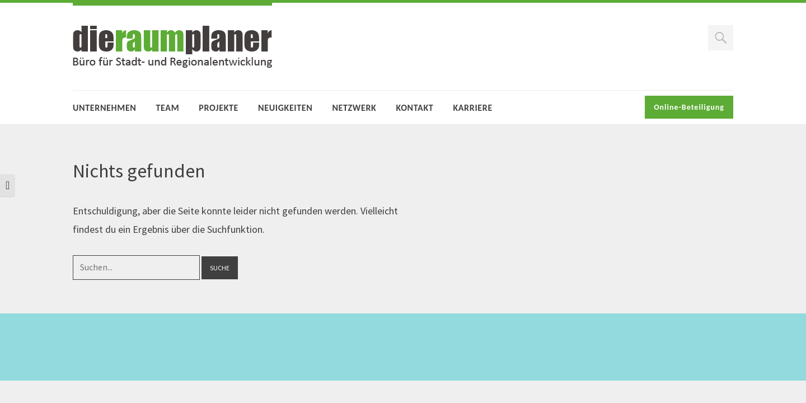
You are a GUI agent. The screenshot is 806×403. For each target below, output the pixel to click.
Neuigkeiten (285, 107)
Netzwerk (354, 107)
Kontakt (414, 107)
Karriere (472, 107)
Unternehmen (105, 107)
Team (168, 107)
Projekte (218, 107)
